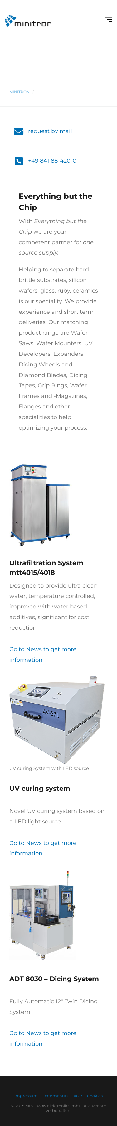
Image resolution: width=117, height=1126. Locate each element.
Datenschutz (55, 1096)
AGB (77, 1096)
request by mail (50, 131)
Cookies (95, 1096)
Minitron (19, 91)
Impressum (26, 1096)
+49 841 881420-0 (52, 160)
